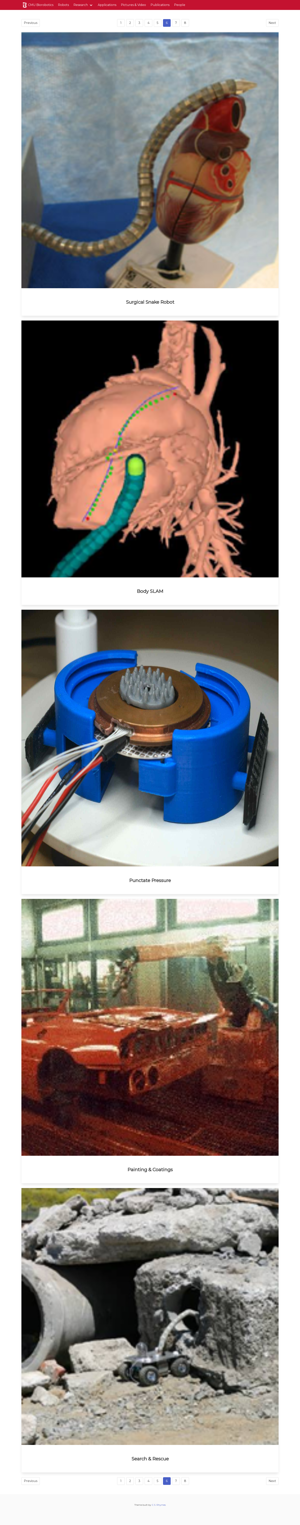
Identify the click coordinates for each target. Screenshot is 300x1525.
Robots (63, 5)
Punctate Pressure (150, 880)
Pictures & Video (133, 5)
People (179, 5)
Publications (160, 5)
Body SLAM (150, 591)
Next (272, 23)
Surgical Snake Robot (150, 302)
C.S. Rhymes (159, 1504)
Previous (30, 23)
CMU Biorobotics (37, 5)
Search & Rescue (150, 1458)
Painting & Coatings (150, 1169)
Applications (107, 5)
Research (80, 5)
